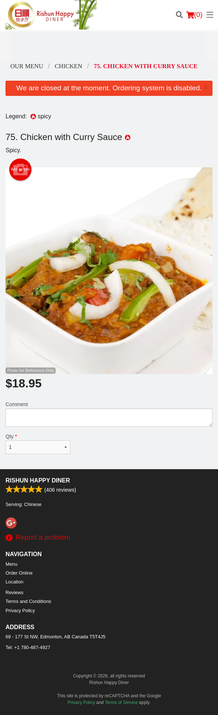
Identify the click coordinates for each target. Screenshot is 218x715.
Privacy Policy (20, 610)
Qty (38, 443)
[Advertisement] (109, 46)
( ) (194, 14)
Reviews (14, 592)
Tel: (28, 647)
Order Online (19, 573)
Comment (109, 414)
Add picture (20, 169)
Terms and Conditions (28, 601)
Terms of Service (121, 702)
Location (14, 582)
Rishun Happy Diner (38, 480)
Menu (11, 564)
